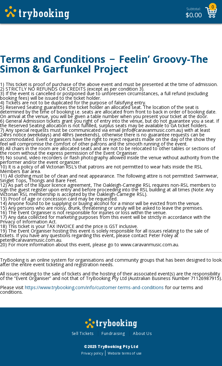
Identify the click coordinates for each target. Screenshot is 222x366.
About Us (142, 333)
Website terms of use (124, 353)
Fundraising (113, 333)
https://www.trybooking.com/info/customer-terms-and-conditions (94, 287)
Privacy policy (92, 353)
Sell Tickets (83, 333)
